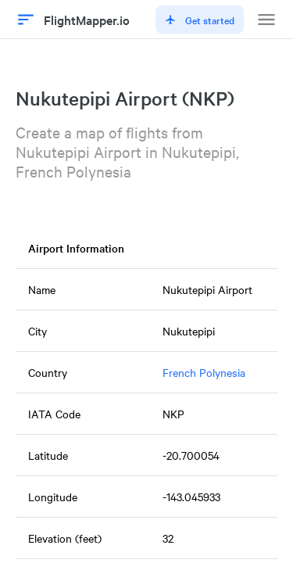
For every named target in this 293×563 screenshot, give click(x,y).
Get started (199, 20)
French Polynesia (204, 372)
